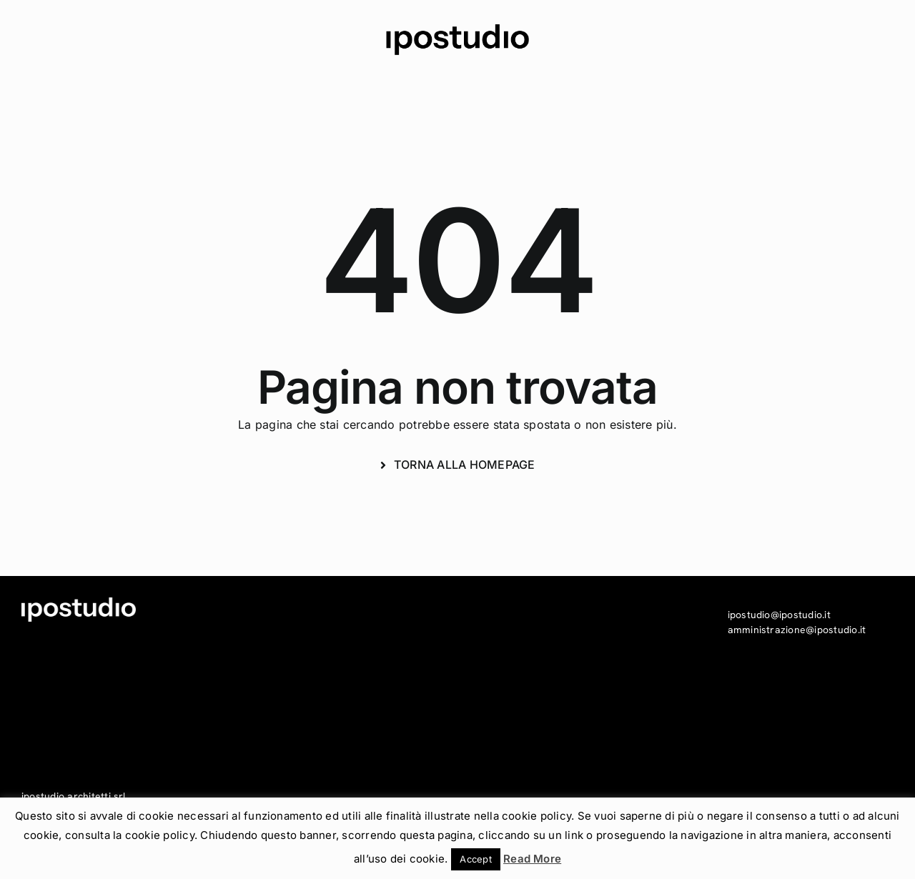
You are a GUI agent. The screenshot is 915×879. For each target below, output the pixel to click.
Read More (532, 858)
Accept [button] (475, 859)
